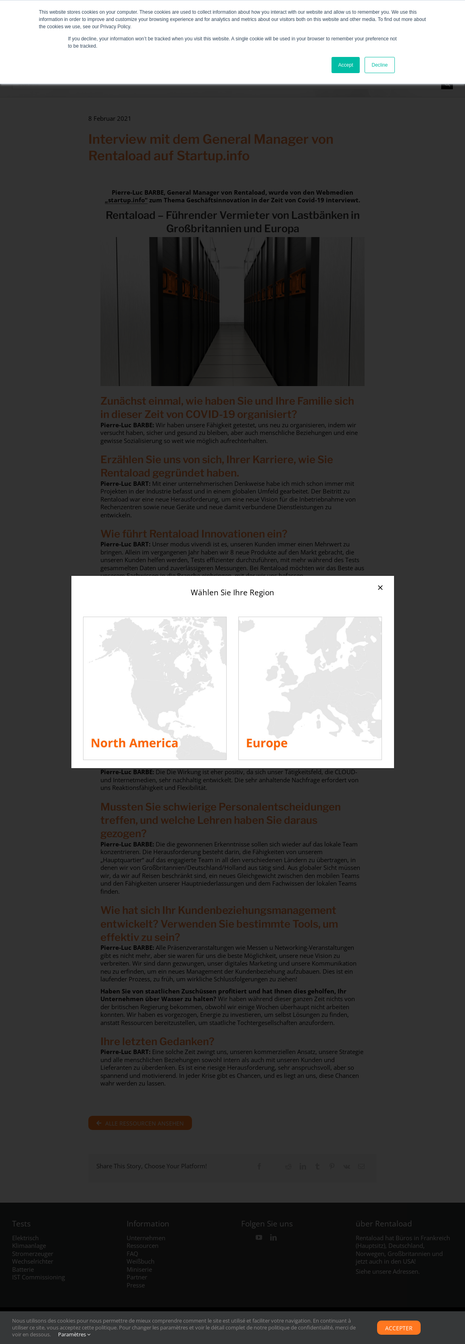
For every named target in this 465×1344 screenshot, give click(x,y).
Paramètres (74, 1334)
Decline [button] (379, 65)
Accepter (399, 1328)
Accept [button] (345, 65)
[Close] (380, 587)
